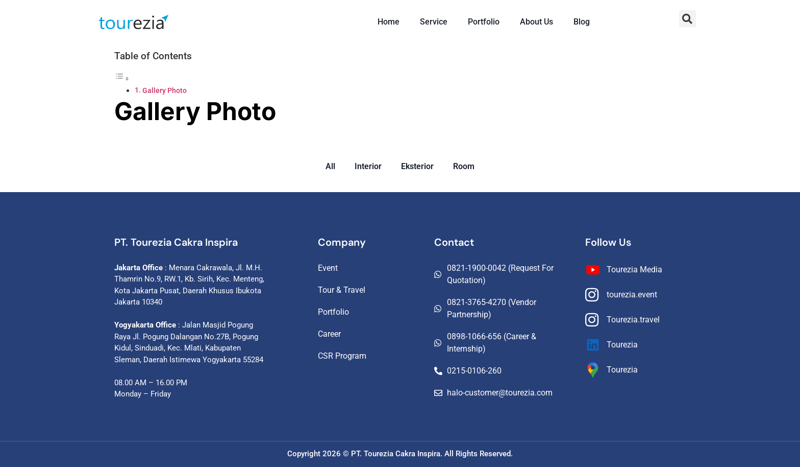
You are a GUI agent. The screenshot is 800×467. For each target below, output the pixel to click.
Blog (581, 22)
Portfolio (483, 22)
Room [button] (463, 166)
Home (388, 22)
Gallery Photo (164, 90)
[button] (687, 18)
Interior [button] (368, 166)
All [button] (330, 166)
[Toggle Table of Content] (122, 78)
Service (433, 22)
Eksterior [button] (417, 166)
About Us (536, 22)
